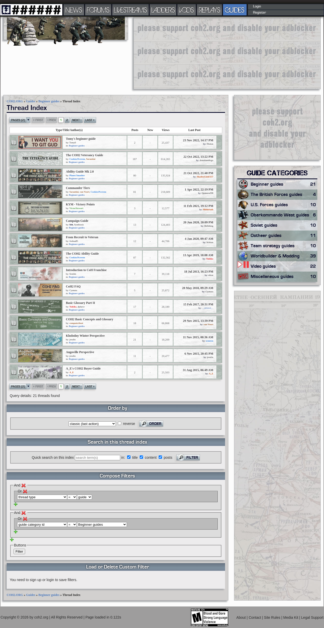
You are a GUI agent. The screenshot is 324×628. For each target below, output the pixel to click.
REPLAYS (209, 9)
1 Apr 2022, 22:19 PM (199, 189)
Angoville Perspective (80, 352)
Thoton (210, 144)
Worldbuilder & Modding (284, 256)
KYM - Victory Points (80, 204)
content (151, 457)
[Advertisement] (223, 52)
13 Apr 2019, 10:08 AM (198, 255)
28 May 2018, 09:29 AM (197, 288)
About (241, 617)
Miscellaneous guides (284, 276)
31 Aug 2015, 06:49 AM (198, 370)
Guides (30, 101)
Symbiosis (79, 224)
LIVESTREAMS (130, 9)
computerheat (76, 323)
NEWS (74, 9)
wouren (209, 341)
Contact (255, 617)
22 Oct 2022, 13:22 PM (198, 156)
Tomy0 (72, 142)
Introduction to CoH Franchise (86, 270)
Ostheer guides (284, 235)
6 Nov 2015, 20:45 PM (199, 353)
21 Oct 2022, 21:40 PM (198, 173)
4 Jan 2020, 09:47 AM (199, 238)
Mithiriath (208, 209)
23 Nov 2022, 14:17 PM (198, 140)
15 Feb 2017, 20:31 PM (198, 304)
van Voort (84, 192)
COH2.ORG (15, 101)
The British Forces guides (284, 194)
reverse (129, 424)
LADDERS (163, 9)
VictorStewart (76, 208)
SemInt (72, 274)
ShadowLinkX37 (205, 176)
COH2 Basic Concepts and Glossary (89, 319)
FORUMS (98, 9)
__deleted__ (207, 308)
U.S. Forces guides (284, 205)
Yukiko (209, 258)
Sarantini (90, 159)
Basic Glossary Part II (80, 303)
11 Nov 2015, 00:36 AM (198, 337)
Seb (71, 224)
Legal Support (312, 617)
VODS (186, 9)
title (135, 457)
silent (211, 275)
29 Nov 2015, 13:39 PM (198, 320)
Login (257, 6)
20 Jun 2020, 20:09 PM (198, 222)
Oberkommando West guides (284, 215)
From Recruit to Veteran (82, 237)
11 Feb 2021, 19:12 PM (198, 205)
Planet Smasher (77, 175)
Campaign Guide (77, 221)
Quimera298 (207, 193)
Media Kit (291, 617)
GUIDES (234, 9)
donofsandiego (206, 160)
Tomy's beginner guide (81, 139)
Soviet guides (284, 225)
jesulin (72, 339)
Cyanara (73, 290)
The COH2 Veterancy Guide (84, 155)
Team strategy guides (284, 246)
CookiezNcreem (77, 159)
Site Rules (272, 617)
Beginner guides (48, 101)
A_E (71, 372)
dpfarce (81, 306)
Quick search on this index (53, 457)
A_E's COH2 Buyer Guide (83, 368)
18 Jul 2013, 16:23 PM (198, 271)
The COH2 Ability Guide (82, 253)
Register (259, 12)
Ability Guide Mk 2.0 (80, 171)
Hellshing (208, 226)
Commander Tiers (78, 188)
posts (168, 457)
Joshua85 (73, 241)
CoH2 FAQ (73, 286)
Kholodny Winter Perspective (85, 335)
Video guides (284, 266)
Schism (209, 242)
